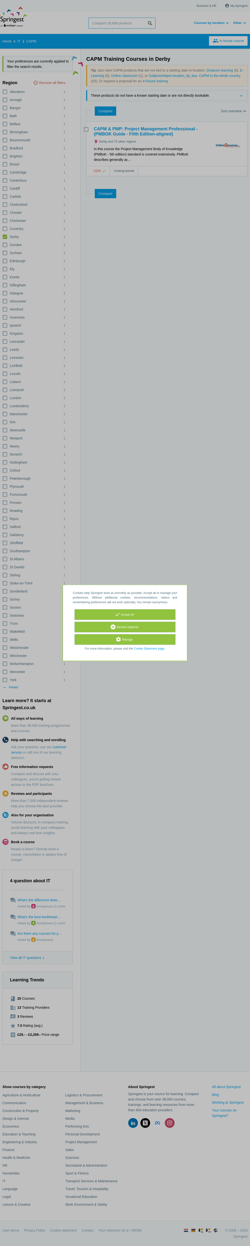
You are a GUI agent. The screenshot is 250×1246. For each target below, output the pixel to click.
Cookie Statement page (149, 649)
